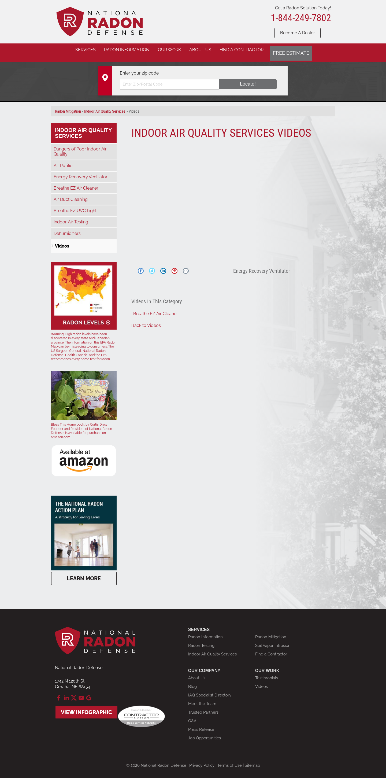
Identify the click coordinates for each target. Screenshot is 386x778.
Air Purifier (64, 161)
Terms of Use (229, 761)
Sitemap (252, 761)
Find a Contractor (271, 649)
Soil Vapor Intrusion (273, 641)
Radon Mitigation (270, 632)
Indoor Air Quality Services (83, 129)
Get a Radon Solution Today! (303, 7)
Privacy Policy (201, 761)
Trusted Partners (203, 708)
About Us (196, 673)
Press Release (201, 725)
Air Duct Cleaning (71, 195)
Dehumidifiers (67, 229)
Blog (192, 682)
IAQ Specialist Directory (209, 690)
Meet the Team (202, 699)
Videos (62, 241)
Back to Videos (146, 321)
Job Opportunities (204, 733)
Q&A (192, 716)
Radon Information (205, 632)
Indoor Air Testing (71, 217)
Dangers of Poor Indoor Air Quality (80, 147)
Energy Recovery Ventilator (80, 172)
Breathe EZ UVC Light (75, 206)
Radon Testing (201, 641)
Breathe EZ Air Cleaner (155, 309)
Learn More (84, 574)
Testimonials (266, 673)
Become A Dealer (297, 32)
